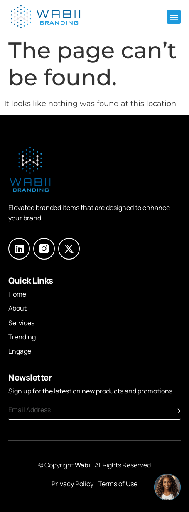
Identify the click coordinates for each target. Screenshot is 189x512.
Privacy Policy (72, 483)
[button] (174, 17)
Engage (19, 351)
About (17, 308)
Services (21, 322)
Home (17, 294)
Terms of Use (117, 483)
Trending (22, 336)
